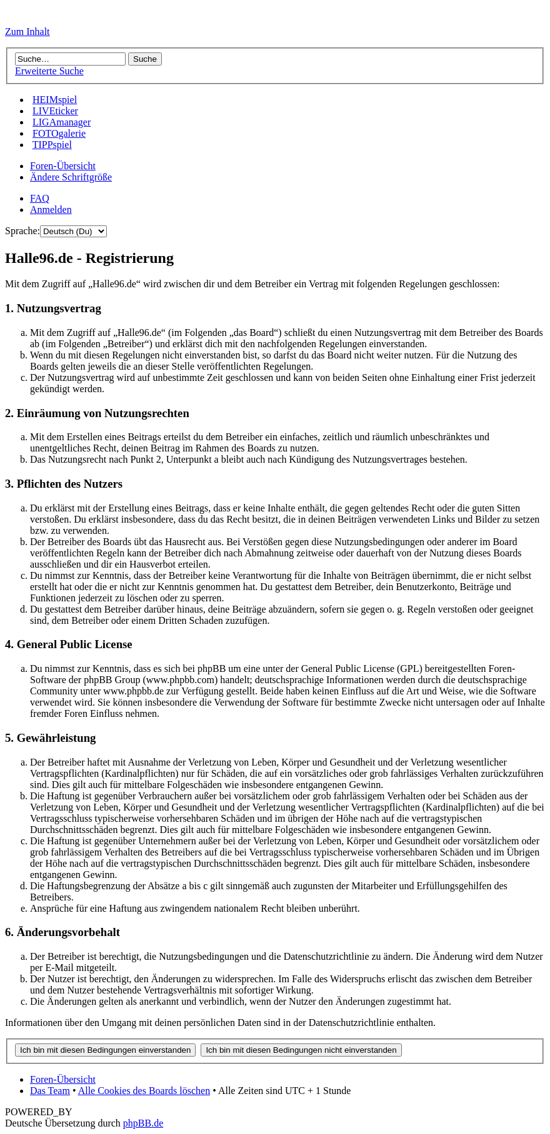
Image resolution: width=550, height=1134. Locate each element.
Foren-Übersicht (63, 165)
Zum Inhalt (27, 31)
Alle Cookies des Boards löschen (144, 1090)
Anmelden (51, 209)
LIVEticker (55, 111)
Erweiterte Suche (49, 71)
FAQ (39, 198)
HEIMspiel (54, 99)
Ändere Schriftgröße (71, 177)
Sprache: (22, 230)
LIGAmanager (61, 122)
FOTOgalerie (59, 133)
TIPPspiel (52, 144)
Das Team (50, 1090)
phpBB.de (143, 1123)
